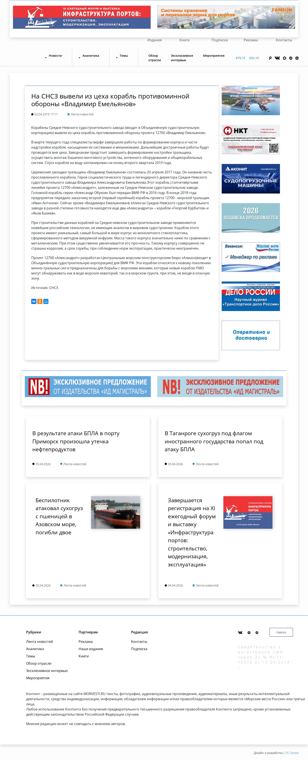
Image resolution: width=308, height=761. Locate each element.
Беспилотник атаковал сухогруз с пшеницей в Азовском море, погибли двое (59, 516)
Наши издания (91, 648)
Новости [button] (55, 56)
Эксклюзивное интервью (182, 58)
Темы (30, 656)
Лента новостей (39, 641)
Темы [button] (124, 56)
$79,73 (240, 58)
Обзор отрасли (154, 58)
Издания (154, 40)
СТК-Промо (291, 753)
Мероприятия (213, 56)
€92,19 (254, 58)
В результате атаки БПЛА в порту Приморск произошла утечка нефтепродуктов (76, 441)
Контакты (284, 40)
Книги (184, 40)
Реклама (251, 40)
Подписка (220, 40)
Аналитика (35, 648)
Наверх (281, 632)
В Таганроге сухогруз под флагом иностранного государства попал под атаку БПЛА (214, 441)
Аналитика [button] (90, 56)
